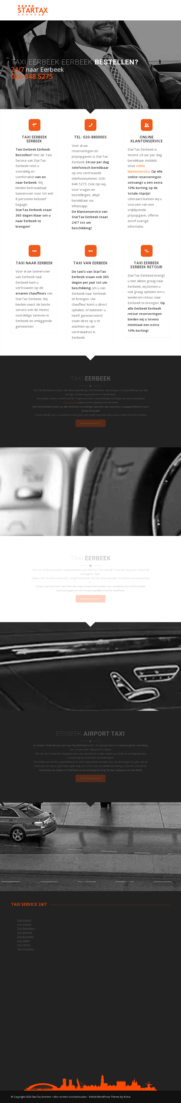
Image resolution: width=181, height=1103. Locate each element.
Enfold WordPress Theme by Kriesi (109, 1096)
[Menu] (164, 10)
